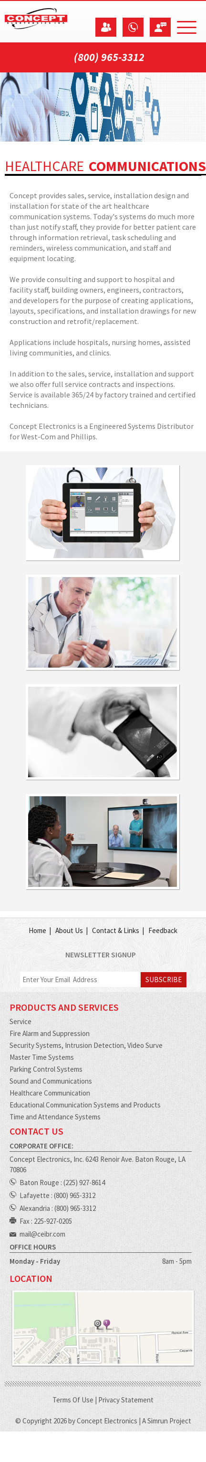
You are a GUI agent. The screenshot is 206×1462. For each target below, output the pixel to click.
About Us (69, 930)
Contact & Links (115, 930)
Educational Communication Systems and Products (85, 1104)
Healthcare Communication (50, 1092)
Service (20, 1021)
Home (37, 930)
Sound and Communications (51, 1081)
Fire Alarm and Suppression (50, 1033)
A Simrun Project (166, 1420)
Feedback (162, 930)
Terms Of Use (72, 1399)
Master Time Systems (42, 1057)
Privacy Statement (126, 1399)
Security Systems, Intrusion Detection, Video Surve (86, 1045)
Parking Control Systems (46, 1069)
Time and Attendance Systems (55, 1116)
